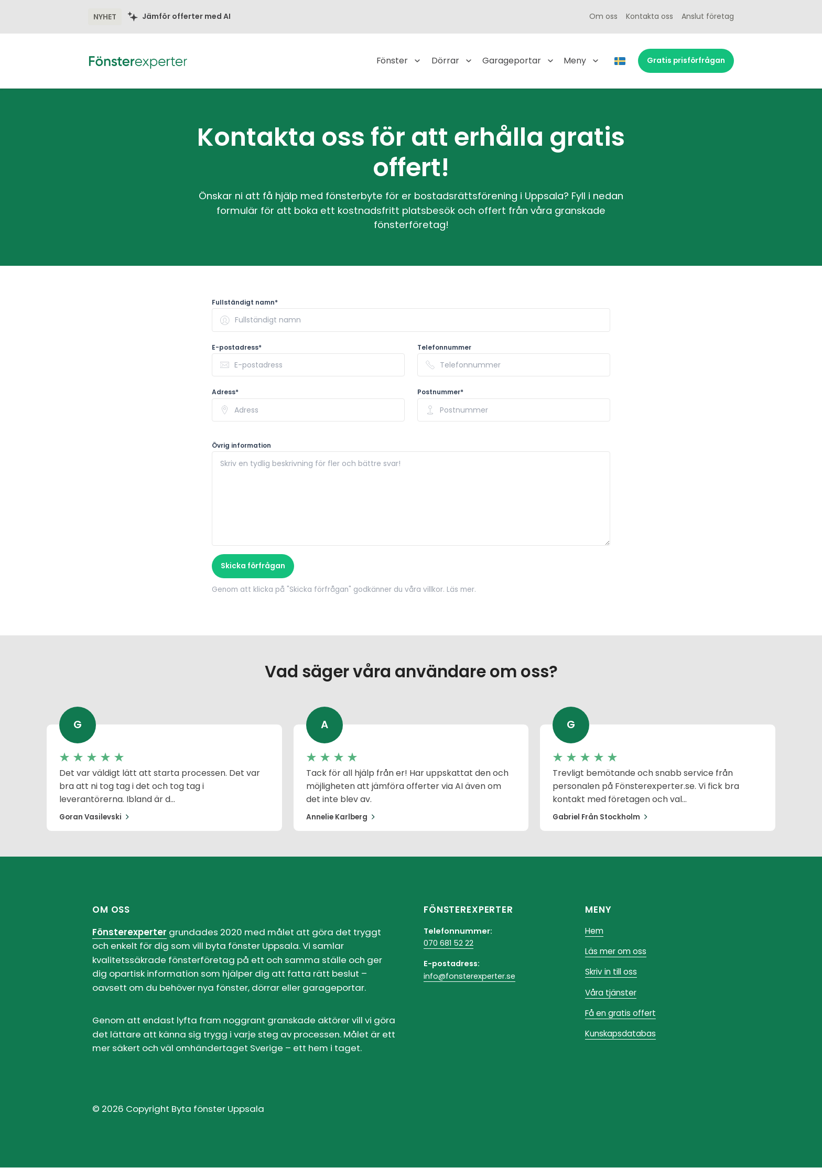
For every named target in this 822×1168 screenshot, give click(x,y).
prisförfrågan (685, 61)
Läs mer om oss (617, 953)
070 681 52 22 (448, 944)
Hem (594, 932)
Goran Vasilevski (95, 817)
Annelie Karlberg (341, 817)
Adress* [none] (225, 392)
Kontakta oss (649, 17)
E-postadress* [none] (237, 347)
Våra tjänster (612, 995)
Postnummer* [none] (440, 392)
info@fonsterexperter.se (469, 976)
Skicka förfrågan (253, 566)
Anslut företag (708, 17)
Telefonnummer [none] (444, 347)
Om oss (603, 17)
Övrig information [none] (241, 445)
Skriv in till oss (613, 974)
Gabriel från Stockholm (602, 817)
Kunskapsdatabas (622, 1037)
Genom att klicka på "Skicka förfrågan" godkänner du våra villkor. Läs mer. (351, 589)
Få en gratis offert (622, 1016)
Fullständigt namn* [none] (245, 302)
